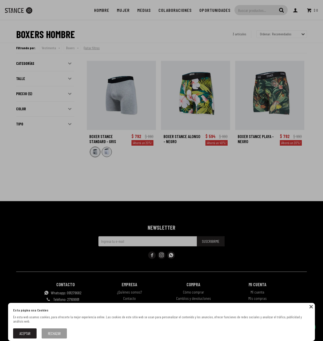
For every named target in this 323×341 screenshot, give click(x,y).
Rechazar (54, 333)
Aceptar (24, 333)
